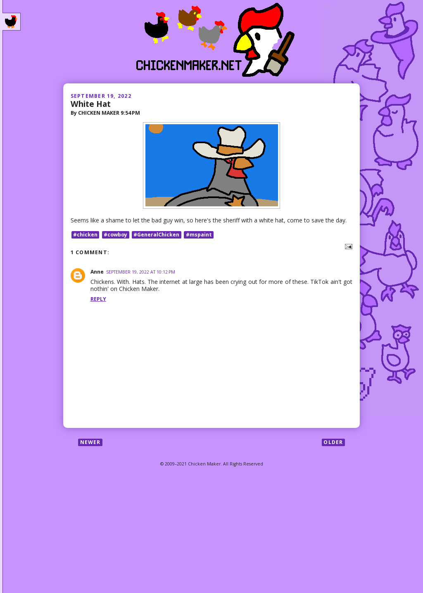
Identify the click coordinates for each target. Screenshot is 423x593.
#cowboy (115, 234)
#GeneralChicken (156, 234)
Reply (98, 298)
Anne (97, 271)
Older (333, 442)
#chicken (85, 234)
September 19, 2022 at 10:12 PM (140, 272)
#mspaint (199, 234)
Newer (90, 442)
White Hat (91, 103)
